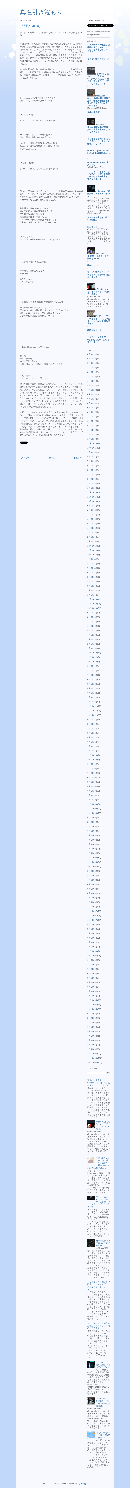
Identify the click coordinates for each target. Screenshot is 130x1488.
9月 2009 (91, 817)
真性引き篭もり (41, 12)
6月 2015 (91, 519)
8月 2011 (91, 724)
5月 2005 (91, 1031)
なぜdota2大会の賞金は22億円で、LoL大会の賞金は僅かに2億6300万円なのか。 (98, 1163)
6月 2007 (91, 938)
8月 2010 (91, 768)
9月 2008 (91, 871)
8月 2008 (91, 875)
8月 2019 (91, 354)
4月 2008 (91, 893)
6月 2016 (91, 466)
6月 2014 (91, 572)
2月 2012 (91, 697)
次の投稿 (25, 458)
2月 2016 (91, 483)
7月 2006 (91, 969)
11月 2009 (92, 809)
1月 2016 (91, 488)
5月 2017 (91, 425)
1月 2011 (91, 751)
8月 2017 (91, 412)
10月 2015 (92, 501)
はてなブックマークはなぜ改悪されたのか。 (103, 1435)
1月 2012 (91, 702)
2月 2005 (91, 1045)
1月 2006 (91, 996)
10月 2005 (92, 1009)
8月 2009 (91, 822)
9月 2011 (91, 719)
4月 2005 (91, 1036)
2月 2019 (91, 376)
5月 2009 (91, 835)
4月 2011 (91, 737)
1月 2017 (91, 439)
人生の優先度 (93, 112)
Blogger (84, 1483)
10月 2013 (92, 608)
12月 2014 (92, 546)
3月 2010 (91, 791)
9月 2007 (91, 924)
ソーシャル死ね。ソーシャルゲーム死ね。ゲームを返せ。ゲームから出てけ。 (98, 1202)
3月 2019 (91, 372)
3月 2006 (91, 987)
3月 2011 (91, 742)
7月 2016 (91, 461)
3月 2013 (91, 639)
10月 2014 (92, 555)
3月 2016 (91, 479)
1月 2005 (91, 1049)
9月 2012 (91, 666)
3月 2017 (91, 434)
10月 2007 (92, 920)
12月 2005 (92, 1000)
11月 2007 (92, 915)
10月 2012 (92, 662)
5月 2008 (91, 889)
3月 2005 (91, 1040)
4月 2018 (91, 403)
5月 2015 (91, 523)
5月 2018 (91, 399)
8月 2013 (91, 617)
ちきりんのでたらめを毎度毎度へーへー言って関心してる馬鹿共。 (98, 1325)
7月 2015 (91, 515)
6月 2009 (91, 831)
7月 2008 (91, 880)
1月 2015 (91, 541)
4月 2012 (91, 688)
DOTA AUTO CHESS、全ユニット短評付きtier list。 (98, 256)
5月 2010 (91, 782)
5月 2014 (91, 577)
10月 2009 (92, 813)
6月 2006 (91, 973)
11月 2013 (92, 604)
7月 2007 (91, 933)
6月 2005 (91, 1027)
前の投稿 (78, 458)
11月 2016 (92, 443)
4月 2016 (91, 474)
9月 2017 (91, 408)
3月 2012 (91, 693)
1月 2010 (91, 800)
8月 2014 (91, 564)
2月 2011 (91, 746)
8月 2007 (91, 929)
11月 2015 (92, 497)
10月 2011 (92, 715)
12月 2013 (92, 599)
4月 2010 (91, 786)
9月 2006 (91, 960)
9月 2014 (91, 559)
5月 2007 (91, 942)
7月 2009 (91, 826)
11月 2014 (92, 550)
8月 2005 (91, 1018)
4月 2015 (91, 528)
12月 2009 (92, 804)
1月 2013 (91, 648)
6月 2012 (91, 679)
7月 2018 (91, 390)
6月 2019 (91, 359)
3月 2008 (91, 898)
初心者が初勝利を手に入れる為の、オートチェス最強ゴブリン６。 (98, 141)
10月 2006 (92, 956)
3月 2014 (91, 586)
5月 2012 (91, 684)
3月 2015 (91, 532)
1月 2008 (91, 907)
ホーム (52, 458)
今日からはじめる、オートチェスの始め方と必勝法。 (98, 291)
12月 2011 (92, 706)
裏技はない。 (93, 265)
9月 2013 (91, 613)
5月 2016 (91, 470)
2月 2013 (91, 644)
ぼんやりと (92, 227)
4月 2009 (91, 840)
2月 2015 (91, 537)
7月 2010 (91, 773)
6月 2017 (91, 421)
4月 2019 (91, 368)
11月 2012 (92, 657)
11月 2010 (92, 755)
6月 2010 (91, 777)
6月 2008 (91, 884)
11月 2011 (92, 711)
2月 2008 (91, 902)
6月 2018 (91, 394)
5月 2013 (91, 630)
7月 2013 (91, 621)
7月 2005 (91, 1022)
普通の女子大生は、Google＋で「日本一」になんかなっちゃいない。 (98, 1082)
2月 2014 (91, 590)
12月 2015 (92, 492)
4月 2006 (91, 982)
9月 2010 (91, 764)
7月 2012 (91, 675)
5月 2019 (91, 363)
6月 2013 (91, 626)
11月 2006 (92, 951)
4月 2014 (91, 581)
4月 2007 (91, 947)
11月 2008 (92, 862)
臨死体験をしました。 (97, 330)
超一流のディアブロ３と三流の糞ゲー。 (103, 1243)
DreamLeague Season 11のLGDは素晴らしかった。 (98, 153)
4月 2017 (91, 430)
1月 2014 (91, 595)
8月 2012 (91, 670)
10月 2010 (92, 760)
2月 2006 (91, 991)
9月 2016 (91, 452)
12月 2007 (92, 911)
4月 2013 (91, 635)
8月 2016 (91, 457)
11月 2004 (92, 1058)
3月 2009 (91, 844)
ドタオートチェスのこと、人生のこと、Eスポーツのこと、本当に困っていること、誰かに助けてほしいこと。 (98, 79)
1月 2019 (91, 381)
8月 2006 (91, 964)
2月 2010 (91, 795)
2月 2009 (91, 849)
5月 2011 (91, 733)
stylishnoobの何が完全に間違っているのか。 (98, 193)
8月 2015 (91, 510)
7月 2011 (91, 728)
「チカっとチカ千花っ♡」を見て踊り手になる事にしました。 (98, 339)
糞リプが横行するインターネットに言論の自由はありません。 (98, 274)
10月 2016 (92, 448)
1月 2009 (91, 853)
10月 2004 (92, 1062)
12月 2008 (92, 858)
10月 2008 (92, 866)
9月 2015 (91, 506)
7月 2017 (91, 417)
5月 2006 (91, 978)
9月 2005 (91, 1013)
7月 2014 (91, 568)
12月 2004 (92, 1054)
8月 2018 (91, 385)
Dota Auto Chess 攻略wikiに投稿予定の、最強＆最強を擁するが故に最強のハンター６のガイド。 (98, 101)
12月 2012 (92, 653)
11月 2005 (92, 1005)
